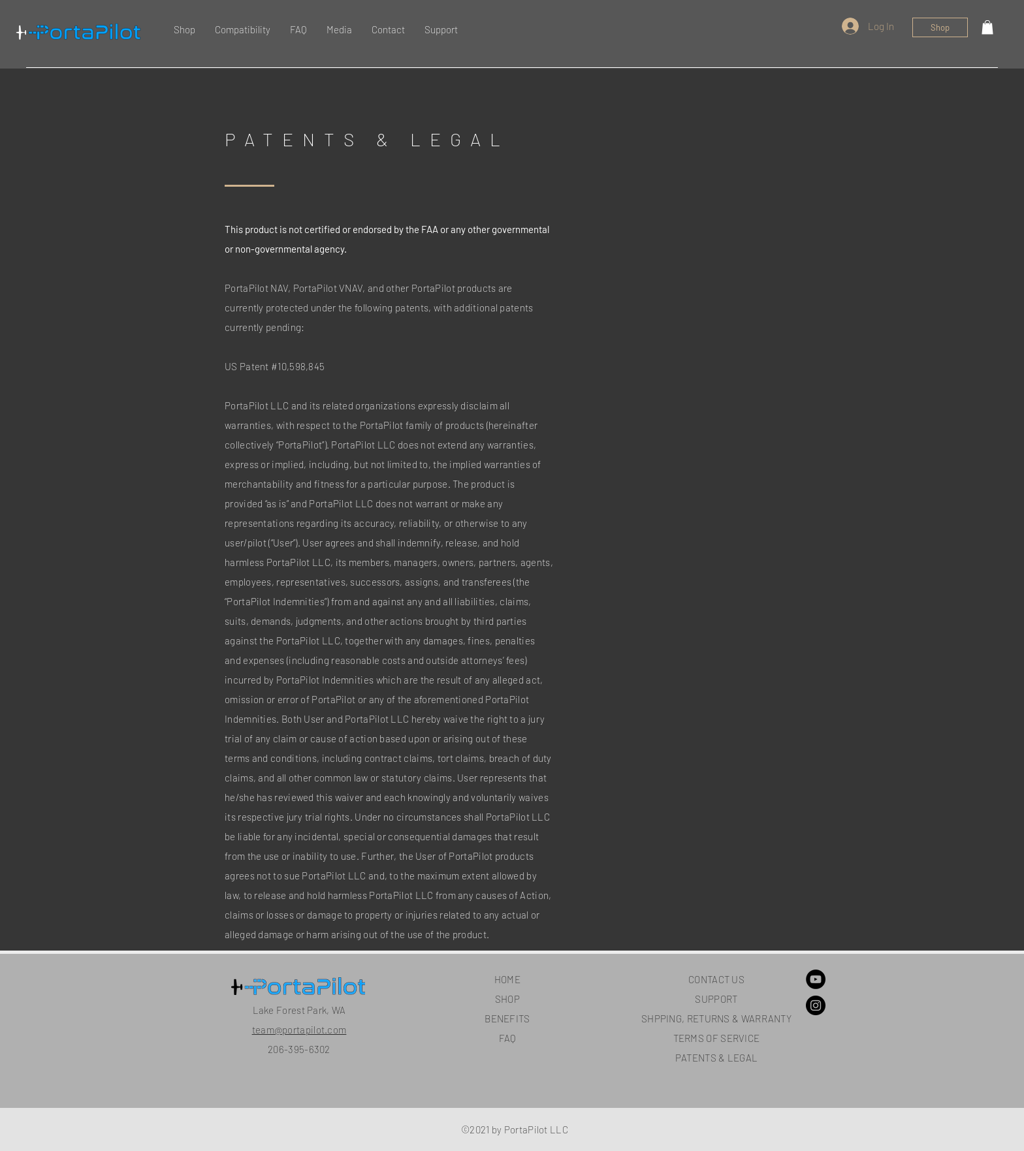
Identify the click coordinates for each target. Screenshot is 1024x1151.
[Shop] (940, 27)
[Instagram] (815, 1005)
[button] (987, 27)
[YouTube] (815, 979)
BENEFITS (507, 1018)
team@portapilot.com (299, 1029)
